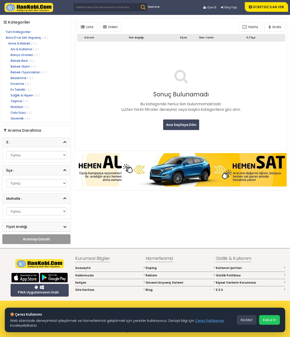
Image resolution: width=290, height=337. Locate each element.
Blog (180, 290)
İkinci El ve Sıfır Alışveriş (27, 37)
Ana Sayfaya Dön (181, 124)
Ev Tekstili (21, 89)
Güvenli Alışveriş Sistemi (180, 283)
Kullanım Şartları (250, 268)
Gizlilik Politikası (250, 275)
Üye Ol (209, 7)
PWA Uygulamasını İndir (38, 290)
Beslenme (22, 78)
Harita (250, 27)
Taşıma (20, 101)
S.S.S (250, 290)
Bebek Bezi (22, 60)
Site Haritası (110, 290)
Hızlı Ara (153, 7)
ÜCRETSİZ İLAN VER (266, 7)
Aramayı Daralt (36, 239)
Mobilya (20, 107)
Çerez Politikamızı (209, 320)
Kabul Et (269, 320)
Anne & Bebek (22, 43)
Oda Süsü (21, 112)
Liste (87, 27)
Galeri (110, 27)
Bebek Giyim (24, 66)
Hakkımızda (110, 275)
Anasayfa (110, 268)
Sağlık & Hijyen (25, 95)
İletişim (110, 283)
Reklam (180, 275)
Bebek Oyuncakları (29, 72)
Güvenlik (20, 118)
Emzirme (21, 83)
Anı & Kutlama (25, 49)
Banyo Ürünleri (25, 55)
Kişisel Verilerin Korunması (250, 283)
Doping (180, 268)
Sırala (275, 27)
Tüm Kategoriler (18, 32)
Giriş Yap (229, 7)
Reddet (247, 320)
